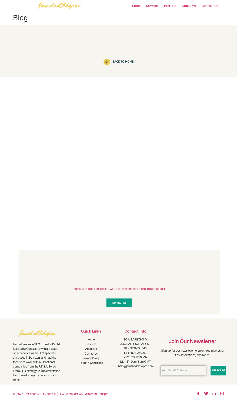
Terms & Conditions (91, 361)
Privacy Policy (91, 357)
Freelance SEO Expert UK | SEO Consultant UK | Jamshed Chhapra (66, 394)
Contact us (210, 6)
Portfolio (170, 6)
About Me (189, 6)
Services (152, 6)
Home (136, 6)
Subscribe (218, 370)
